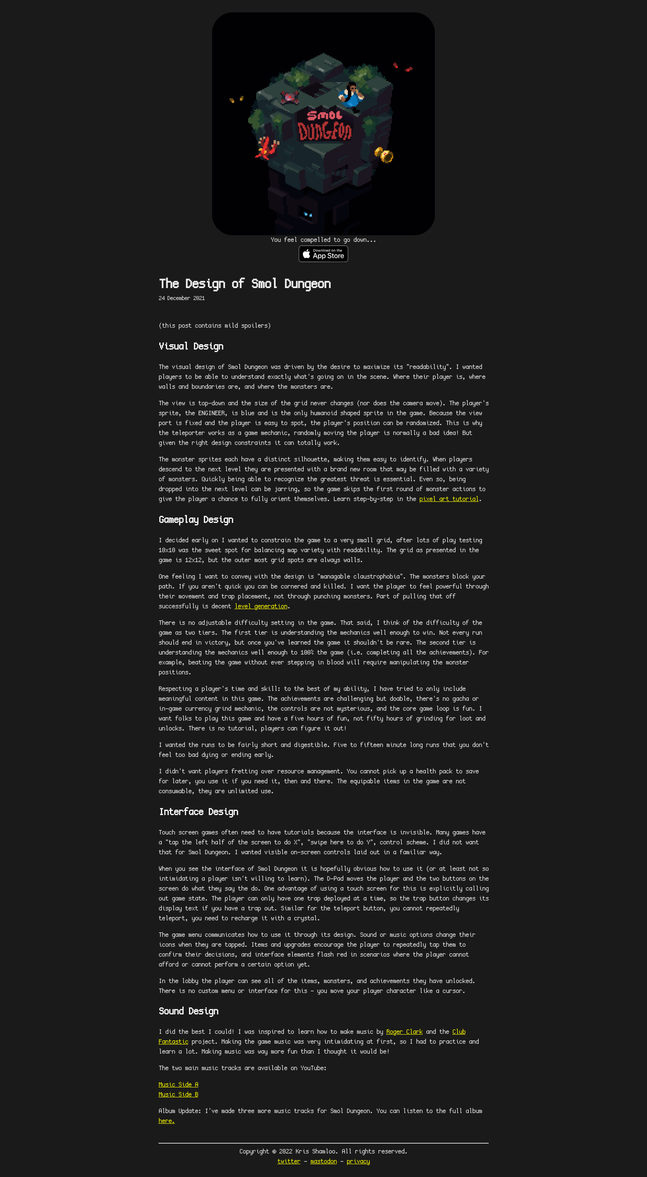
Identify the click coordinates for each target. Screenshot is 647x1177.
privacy (358, 1161)
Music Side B (178, 1094)
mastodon (323, 1161)
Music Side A (178, 1084)
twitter (288, 1161)
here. (166, 1121)
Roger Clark (404, 1031)
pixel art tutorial (449, 499)
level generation (260, 606)
